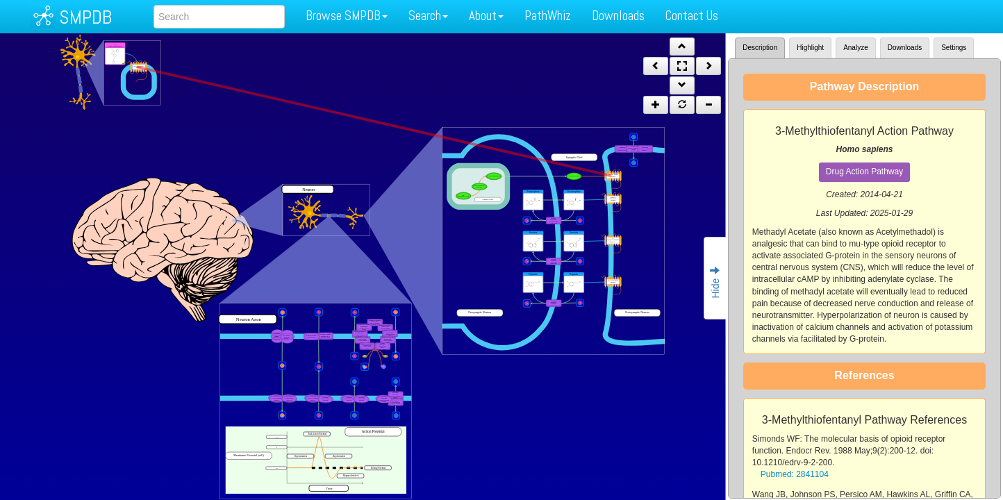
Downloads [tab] (905, 47)
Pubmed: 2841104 (795, 474)
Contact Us (691, 15)
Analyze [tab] (855, 47)
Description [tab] (760, 47)
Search (428, 15)
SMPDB (85, 17)
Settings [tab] (953, 47)
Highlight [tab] (810, 47)
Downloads (618, 15)
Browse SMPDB (347, 15)
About (486, 15)
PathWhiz (547, 15)
